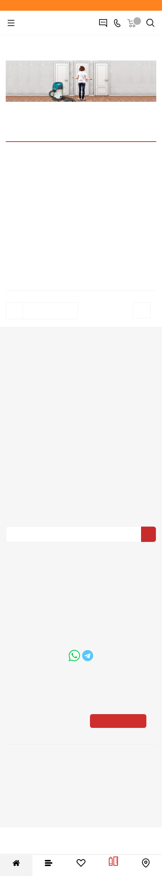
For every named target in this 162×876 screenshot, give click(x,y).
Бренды (81, 507)
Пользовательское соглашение (81, 464)
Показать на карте (119, 742)
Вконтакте (79, 617)
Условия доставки (81, 443)
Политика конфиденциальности (85, 559)
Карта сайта (81, 518)
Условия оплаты (81, 432)
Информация (81, 419)
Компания (81, 366)
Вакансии (81, 390)
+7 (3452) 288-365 (87, 655)
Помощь (81, 483)
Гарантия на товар (81, 454)
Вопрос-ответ (81, 496)
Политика (81, 401)
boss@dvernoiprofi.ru (87, 697)
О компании (81, 379)
